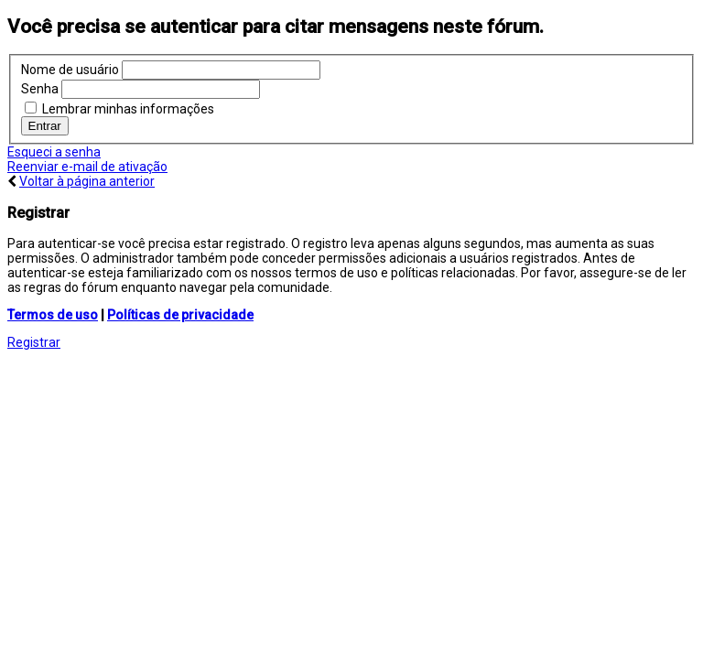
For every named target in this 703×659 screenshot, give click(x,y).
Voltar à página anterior (87, 181)
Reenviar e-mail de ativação (87, 166)
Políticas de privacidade (180, 315)
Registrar (33, 342)
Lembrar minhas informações (119, 109)
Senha (40, 88)
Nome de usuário (70, 69)
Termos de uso (52, 315)
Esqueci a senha (54, 152)
